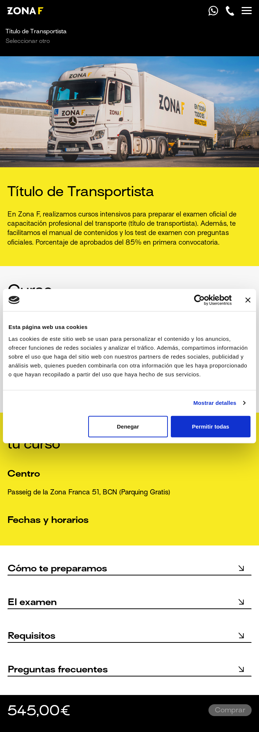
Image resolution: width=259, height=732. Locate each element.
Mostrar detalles (214, 403)
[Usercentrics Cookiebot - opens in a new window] (199, 300)
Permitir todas (210, 426)
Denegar (128, 426)
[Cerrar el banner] (248, 300)
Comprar (230, 710)
